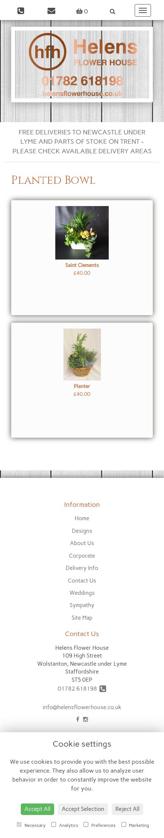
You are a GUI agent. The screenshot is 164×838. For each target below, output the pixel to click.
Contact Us (82, 580)
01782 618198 (82, 688)
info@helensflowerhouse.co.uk (82, 707)
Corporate (82, 555)
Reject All (127, 809)
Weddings (82, 593)
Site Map (82, 617)
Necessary (31, 825)
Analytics (64, 825)
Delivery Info (82, 568)
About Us (82, 543)
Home (82, 518)
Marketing (135, 825)
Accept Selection (83, 809)
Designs (82, 531)
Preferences (99, 825)
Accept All (37, 809)
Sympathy (82, 605)
